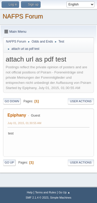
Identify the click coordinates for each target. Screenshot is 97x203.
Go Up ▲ (64, 192)
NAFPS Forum (23, 16)
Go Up (9, 162)
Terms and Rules (45, 192)
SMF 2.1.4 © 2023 (37, 197)
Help (30, 192)
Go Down (12, 101)
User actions (81, 101)
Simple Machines (60, 197)
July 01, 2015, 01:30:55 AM (24, 123)
